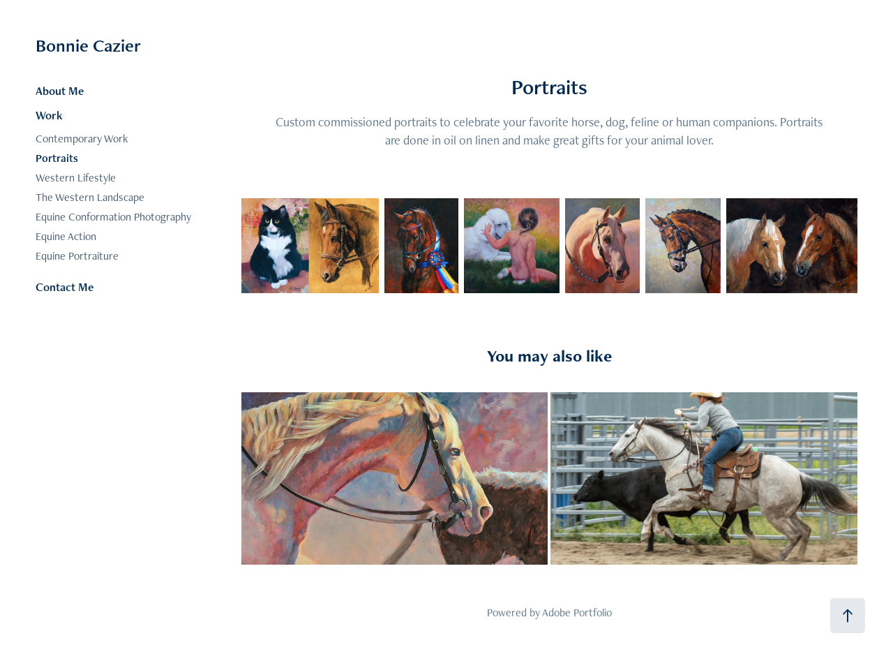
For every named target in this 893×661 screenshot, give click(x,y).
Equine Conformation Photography (113, 216)
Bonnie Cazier (88, 45)
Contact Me (64, 287)
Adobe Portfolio (577, 612)
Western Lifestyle (76, 177)
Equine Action (66, 236)
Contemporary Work (82, 138)
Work (49, 115)
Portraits (57, 158)
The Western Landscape (90, 197)
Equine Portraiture (77, 255)
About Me (60, 90)
